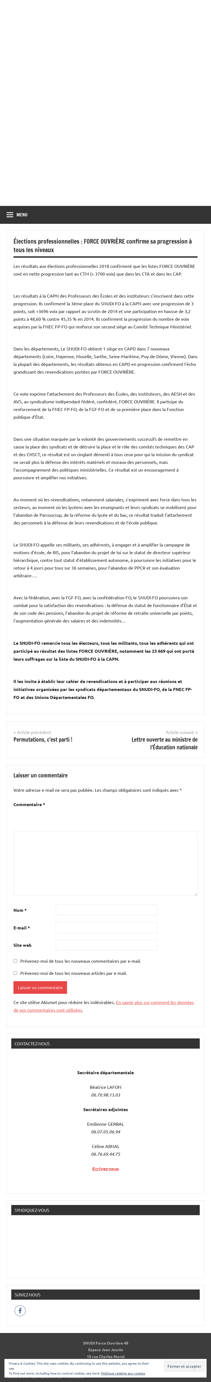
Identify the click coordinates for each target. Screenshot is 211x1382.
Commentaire (29, 804)
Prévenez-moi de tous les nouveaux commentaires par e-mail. (80, 961)
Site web (22, 945)
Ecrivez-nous (105, 1168)
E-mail (21, 928)
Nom (20, 910)
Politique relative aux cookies (123, 1373)
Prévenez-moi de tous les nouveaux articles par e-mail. (73, 973)
